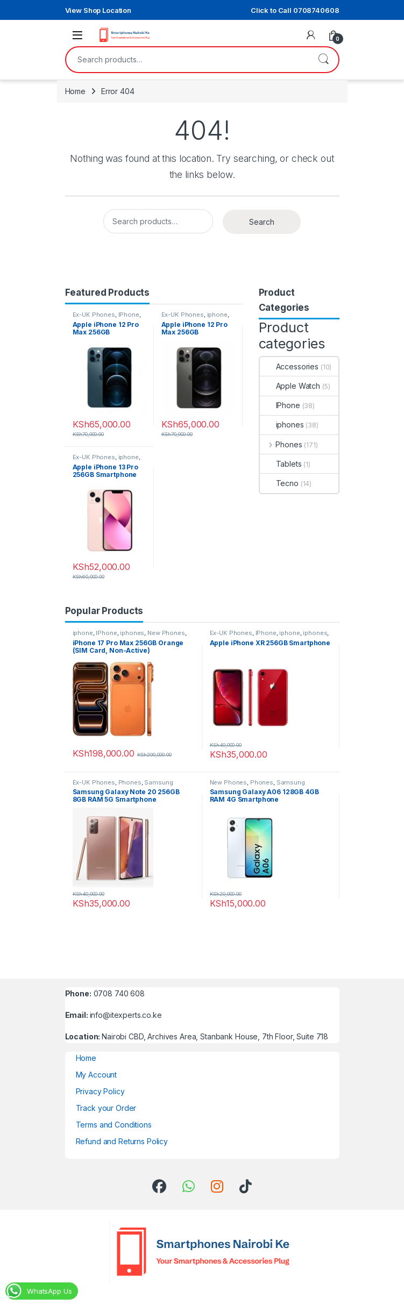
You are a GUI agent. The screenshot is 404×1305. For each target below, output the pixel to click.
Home (75, 91)
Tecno (279, 483)
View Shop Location (98, 10)
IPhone (128, 314)
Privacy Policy (100, 1091)
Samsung (158, 782)
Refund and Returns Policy (122, 1141)
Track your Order (106, 1108)
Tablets (281, 463)
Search (323, 59)
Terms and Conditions (114, 1124)
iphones (282, 424)
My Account (96, 1074)
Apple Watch (290, 385)
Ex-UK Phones (94, 314)
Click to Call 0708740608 (295, 10)
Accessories (289, 366)
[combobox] (187, 59)
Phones (281, 444)
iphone (217, 314)
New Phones (166, 633)
